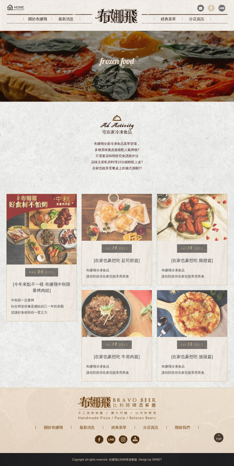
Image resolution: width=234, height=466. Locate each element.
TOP (219, 439)
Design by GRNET (150, 459)
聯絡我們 (182, 427)
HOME (19, 7)
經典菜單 (118, 427)
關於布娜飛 (53, 427)
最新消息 (87, 427)
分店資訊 (150, 427)
